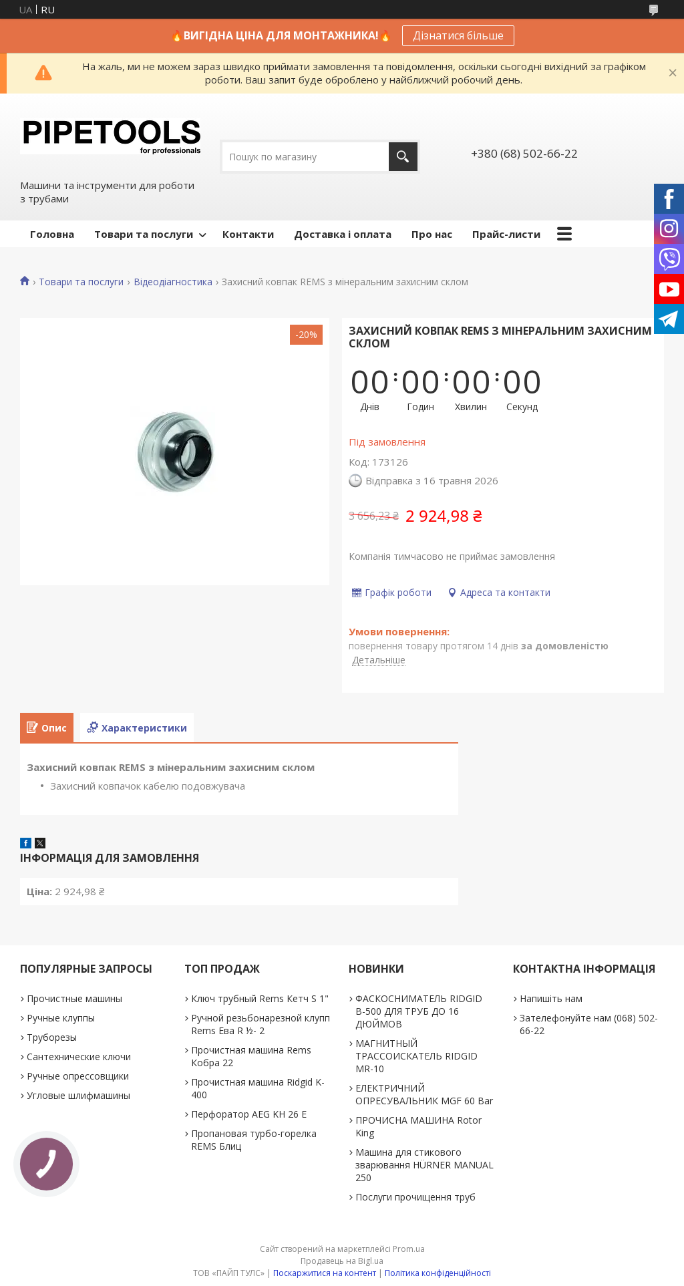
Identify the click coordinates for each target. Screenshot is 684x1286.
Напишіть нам (551, 998)
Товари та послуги (143, 233)
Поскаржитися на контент (324, 1273)
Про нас (431, 233)
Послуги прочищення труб (415, 1196)
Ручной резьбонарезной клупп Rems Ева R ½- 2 (260, 1024)
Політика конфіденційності (438, 1273)
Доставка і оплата (342, 233)
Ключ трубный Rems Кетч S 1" (260, 998)
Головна (52, 233)
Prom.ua (409, 1249)
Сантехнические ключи (79, 1056)
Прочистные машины (74, 998)
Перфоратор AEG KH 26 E (249, 1114)
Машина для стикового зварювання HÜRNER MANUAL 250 (424, 1165)
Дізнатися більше (458, 35)
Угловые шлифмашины (78, 1095)
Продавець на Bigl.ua (342, 1261)
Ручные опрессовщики (78, 1076)
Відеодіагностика (173, 282)
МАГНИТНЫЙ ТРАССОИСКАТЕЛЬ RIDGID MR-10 (416, 1056)
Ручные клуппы (61, 1017)
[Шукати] (403, 156)
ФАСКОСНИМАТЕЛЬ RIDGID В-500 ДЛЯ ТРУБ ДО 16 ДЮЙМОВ (418, 1011)
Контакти (248, 233)
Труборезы (52, 1037)
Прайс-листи (506, 233)
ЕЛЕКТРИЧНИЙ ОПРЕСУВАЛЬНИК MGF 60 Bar (424, 1094)
